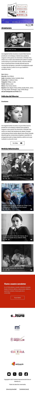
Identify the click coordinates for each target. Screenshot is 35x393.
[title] (18, 320)
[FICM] (17, 10)
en (29, 25)
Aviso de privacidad (11, 389)
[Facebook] (26, 375)
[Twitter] (15, 375)
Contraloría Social (24, 389)
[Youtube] (9, 375)
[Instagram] (20, 375)
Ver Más (17, 143)
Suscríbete (17, 298)
